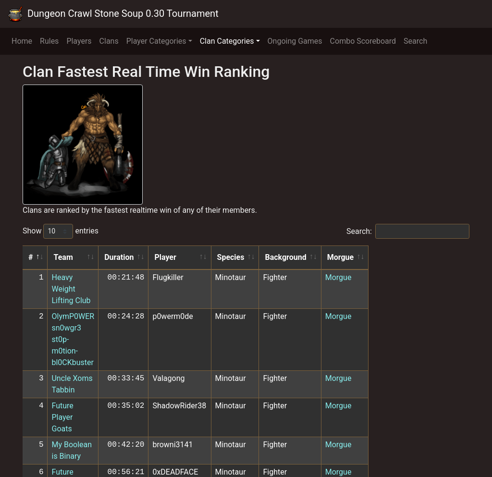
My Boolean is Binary (87, 352)
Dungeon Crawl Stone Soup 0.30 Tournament (113, 14)
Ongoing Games (295, 41)
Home (22, 41)
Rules (49, 41)
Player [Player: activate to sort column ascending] (257, 257)
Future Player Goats (85, 336)
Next (455, 449)
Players (78, 41)
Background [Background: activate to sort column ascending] (382, 257)
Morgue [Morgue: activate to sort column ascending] (443, 257)
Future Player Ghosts (87, 368)
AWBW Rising (75, 384)
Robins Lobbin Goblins (90, 399)
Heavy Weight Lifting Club (95, 277)
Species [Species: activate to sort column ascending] (326, 257)
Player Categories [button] (156, 41)
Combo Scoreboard (363, 41)
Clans (109, 41)
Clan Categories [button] (227, 41)
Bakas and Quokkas (85, 431)
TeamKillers (72, 415)
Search (415, 41)
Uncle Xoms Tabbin (85, 320)
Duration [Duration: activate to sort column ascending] (210, 257)
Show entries (60, 231)
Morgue (441, 277)
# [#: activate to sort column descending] (30, 257)
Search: (407, 231)
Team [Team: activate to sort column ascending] (63, 257)
